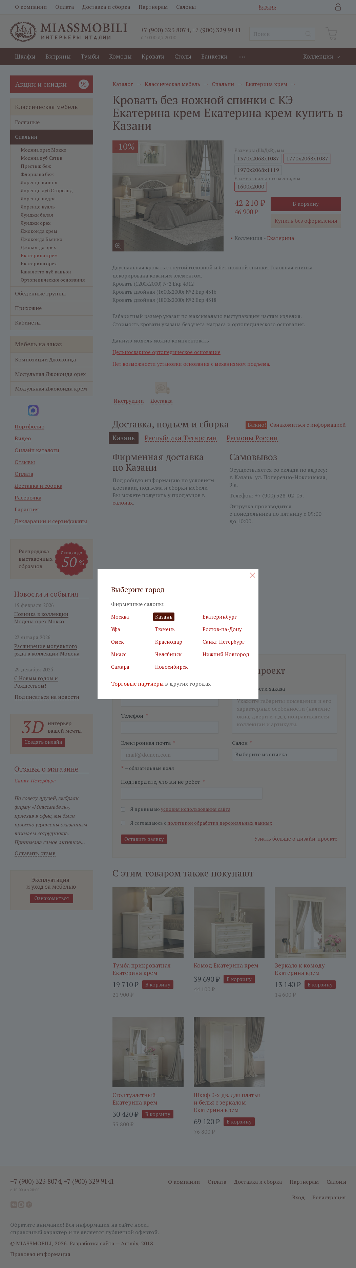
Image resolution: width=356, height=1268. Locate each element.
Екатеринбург (220, 616)
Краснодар (168, 641)
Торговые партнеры (137, 684)
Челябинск (168, 654)
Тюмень (165, 629)
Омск (117, 641)
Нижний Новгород (226, 654)
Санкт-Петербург (224, 641)
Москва (120, 616)
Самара (120, 666)
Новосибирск (171, 666)
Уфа (115, 629)
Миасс (118, 654)
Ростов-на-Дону (222, 629)
